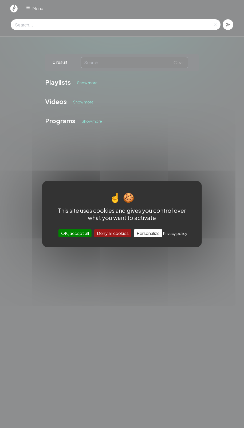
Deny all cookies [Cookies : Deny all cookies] (113, 233)
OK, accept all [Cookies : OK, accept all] (75, 233)
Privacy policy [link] (175, 233)
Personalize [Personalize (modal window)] (148, 233)
